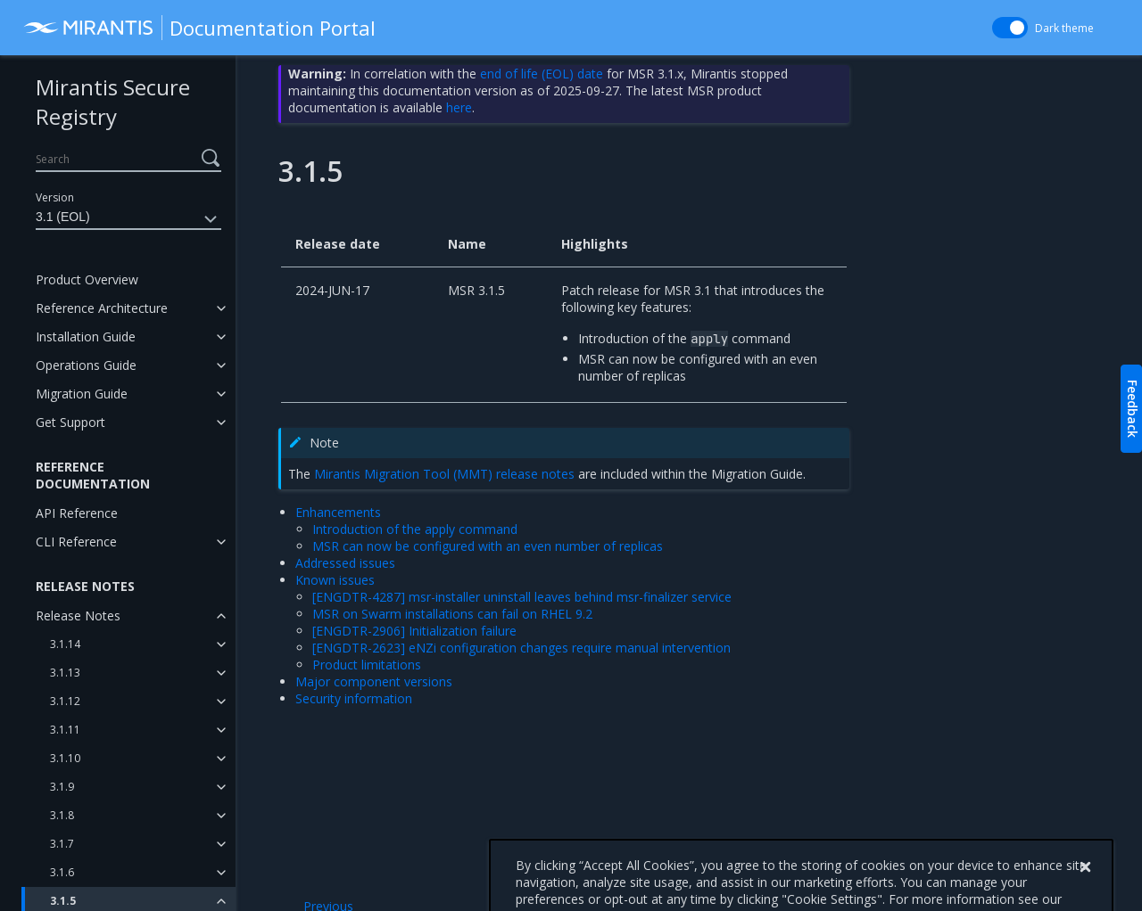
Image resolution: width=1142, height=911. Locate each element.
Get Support (70, 422)
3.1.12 (65, 701)
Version (55, 197)
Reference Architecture (102, 308)
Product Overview (87, 279)
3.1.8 (62, 815)
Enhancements (338, 512)
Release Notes (78, 615)
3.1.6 (62, 872)
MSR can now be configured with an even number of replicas (487, 546)
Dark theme (1064, 28)
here (459, 107)
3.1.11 (65, 729)
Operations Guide (86, 365)
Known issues (335, 579)
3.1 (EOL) (128, 219)
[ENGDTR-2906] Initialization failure (414, 630)
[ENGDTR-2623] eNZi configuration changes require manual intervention (521, 647)
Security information (353, 698)
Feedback (1132, 409)
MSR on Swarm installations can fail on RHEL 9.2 (452, 613)
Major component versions (373, 681)
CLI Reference (76, 541)
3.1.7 (62, 843)
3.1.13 (65, 672)
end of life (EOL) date (541, 73)
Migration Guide (82, 393)
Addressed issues (345, 562)
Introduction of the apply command (414, 529)
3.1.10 (65, 758)
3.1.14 (65, 644)
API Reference (77, 513)
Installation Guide (86, 336)
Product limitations (366, 664)
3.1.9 (62, 786)
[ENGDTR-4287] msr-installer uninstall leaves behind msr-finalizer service (522, 596)
